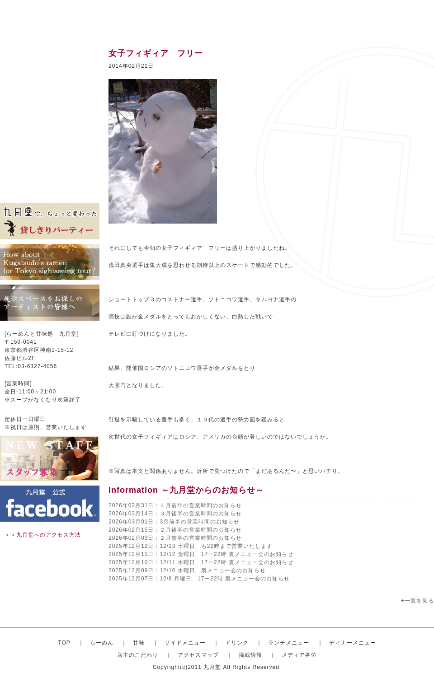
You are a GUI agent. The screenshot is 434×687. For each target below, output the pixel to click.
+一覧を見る (417, 601)
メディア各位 (49, 189)
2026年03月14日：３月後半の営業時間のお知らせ (175, 513)
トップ (49, 54)
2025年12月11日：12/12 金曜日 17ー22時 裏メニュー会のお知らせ (200, 554)
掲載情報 (49, 176)
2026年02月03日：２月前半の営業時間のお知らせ (175, 538)
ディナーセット (49, 135)
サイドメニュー (49, 95)
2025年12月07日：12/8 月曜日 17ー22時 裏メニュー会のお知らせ (199, 578)
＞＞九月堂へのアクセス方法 (43, 535)
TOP (64, 643)
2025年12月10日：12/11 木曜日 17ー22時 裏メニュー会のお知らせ (200, 562)
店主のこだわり (49, 149)
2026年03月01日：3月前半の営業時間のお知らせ (174, 522)
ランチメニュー (49, 122)
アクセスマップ (49, 162)
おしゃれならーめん (49, 68)
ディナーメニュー (352, 643)
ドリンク (49, 108)
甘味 (49, 81)
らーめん (101, 643)
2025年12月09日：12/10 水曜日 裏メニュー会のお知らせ (187, 570)
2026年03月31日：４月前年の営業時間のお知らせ (175, 505)
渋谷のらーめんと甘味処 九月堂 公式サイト (57, 18)
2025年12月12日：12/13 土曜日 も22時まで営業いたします (190, 546)
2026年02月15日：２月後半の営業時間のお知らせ (175, 530)
